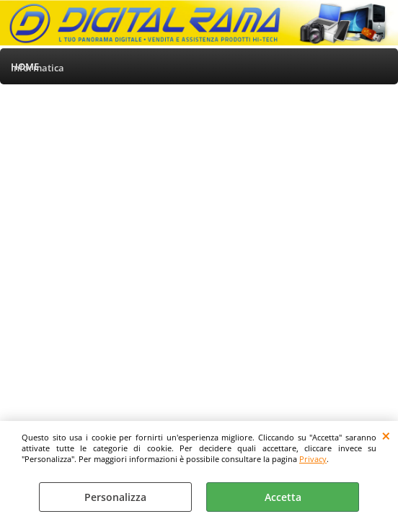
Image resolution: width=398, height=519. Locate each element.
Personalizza (115, 497)
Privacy (313, 458)
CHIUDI (386, 435)
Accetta (283, 497)
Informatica (37, 67)
